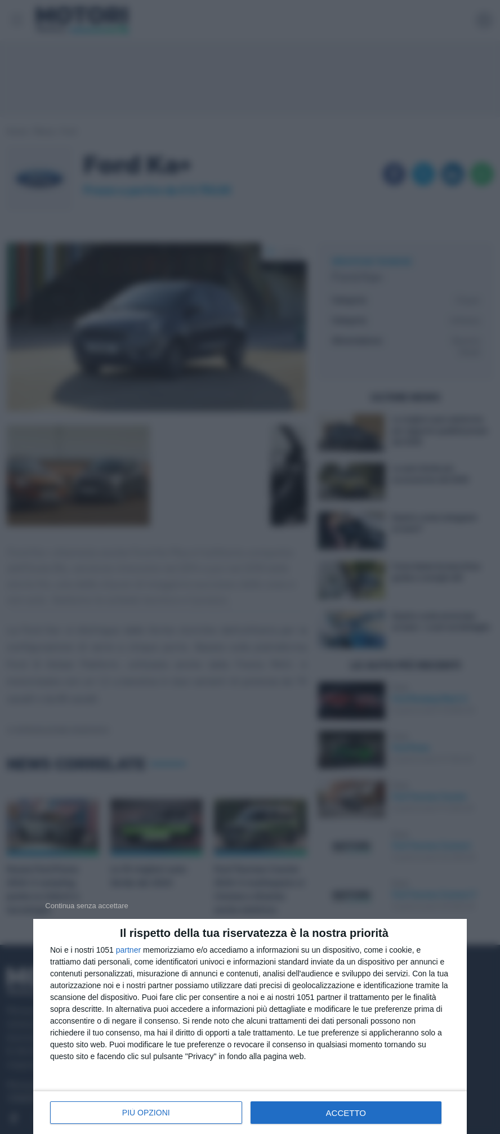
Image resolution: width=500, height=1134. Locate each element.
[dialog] (250, 1026)
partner (128, 950)
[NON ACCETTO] (86, 905)
